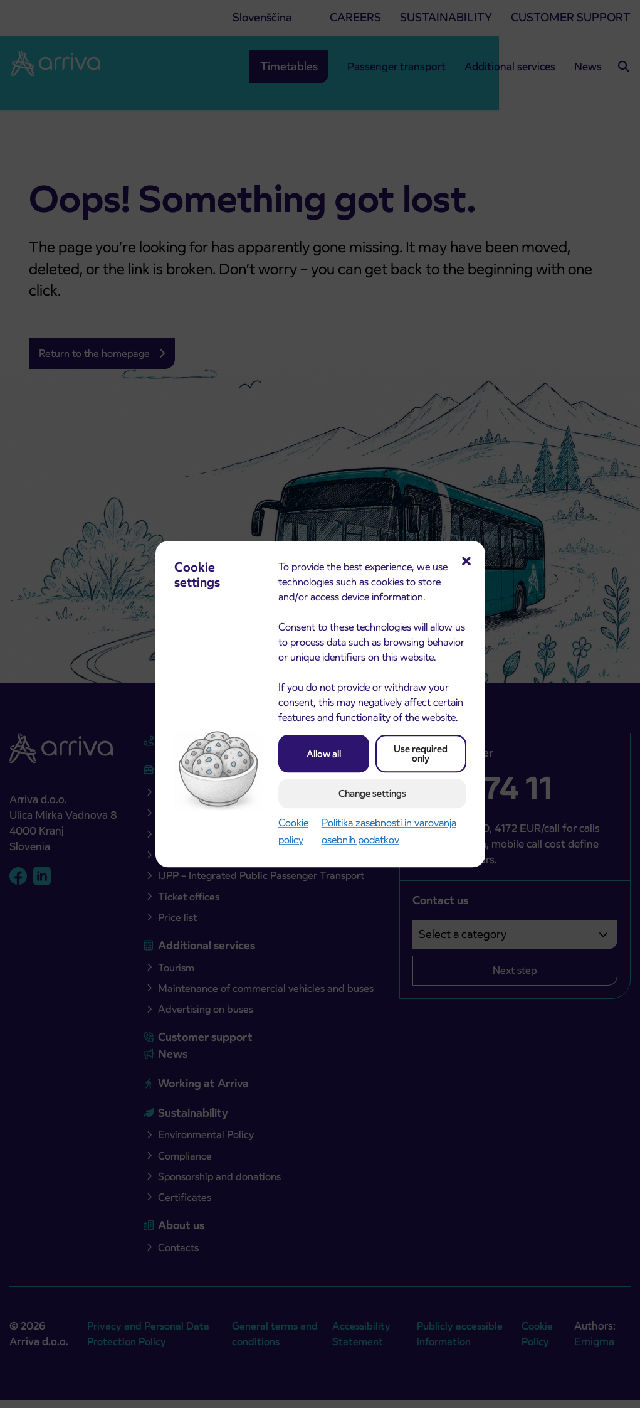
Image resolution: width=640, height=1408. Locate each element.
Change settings (372, 793)
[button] (466, 559)
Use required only (421, 753)
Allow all (324, 754)
